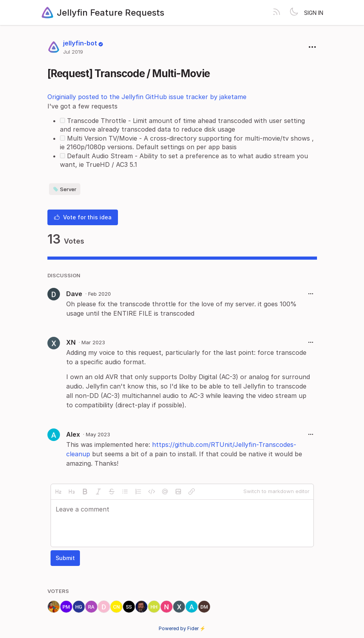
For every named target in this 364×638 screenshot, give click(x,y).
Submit (65, 558)
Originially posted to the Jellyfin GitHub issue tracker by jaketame (146, 97)
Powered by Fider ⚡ (182, 628)
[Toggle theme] (294, 12)
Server (64, 189)
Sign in (313, 12)
